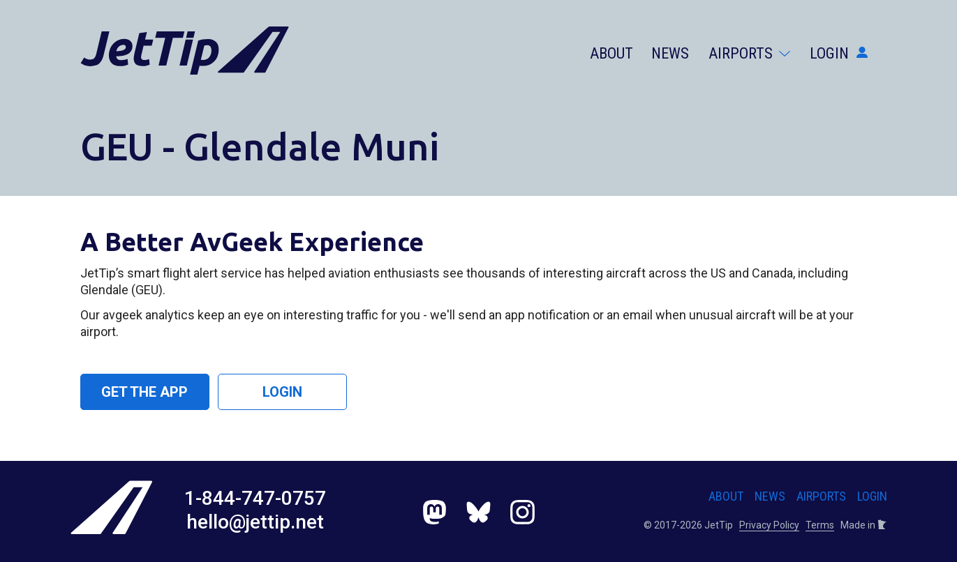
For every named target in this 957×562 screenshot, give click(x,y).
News (670, 53)
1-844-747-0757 (255, 498)
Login (839, 53)
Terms (820, 525)
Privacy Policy (769, 525)
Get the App (144, 391)
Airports (749, 53)
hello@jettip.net (255, 521)
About (611, 53)
